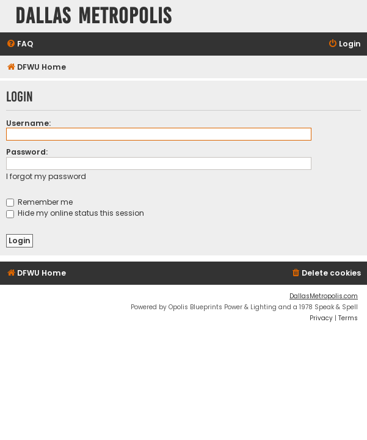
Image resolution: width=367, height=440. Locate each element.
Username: (28, 123)
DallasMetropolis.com (323, 296)
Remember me (39, 202)
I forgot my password (46, 176)
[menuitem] (19, 44)
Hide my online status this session (75, 213)
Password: (27, 152)
